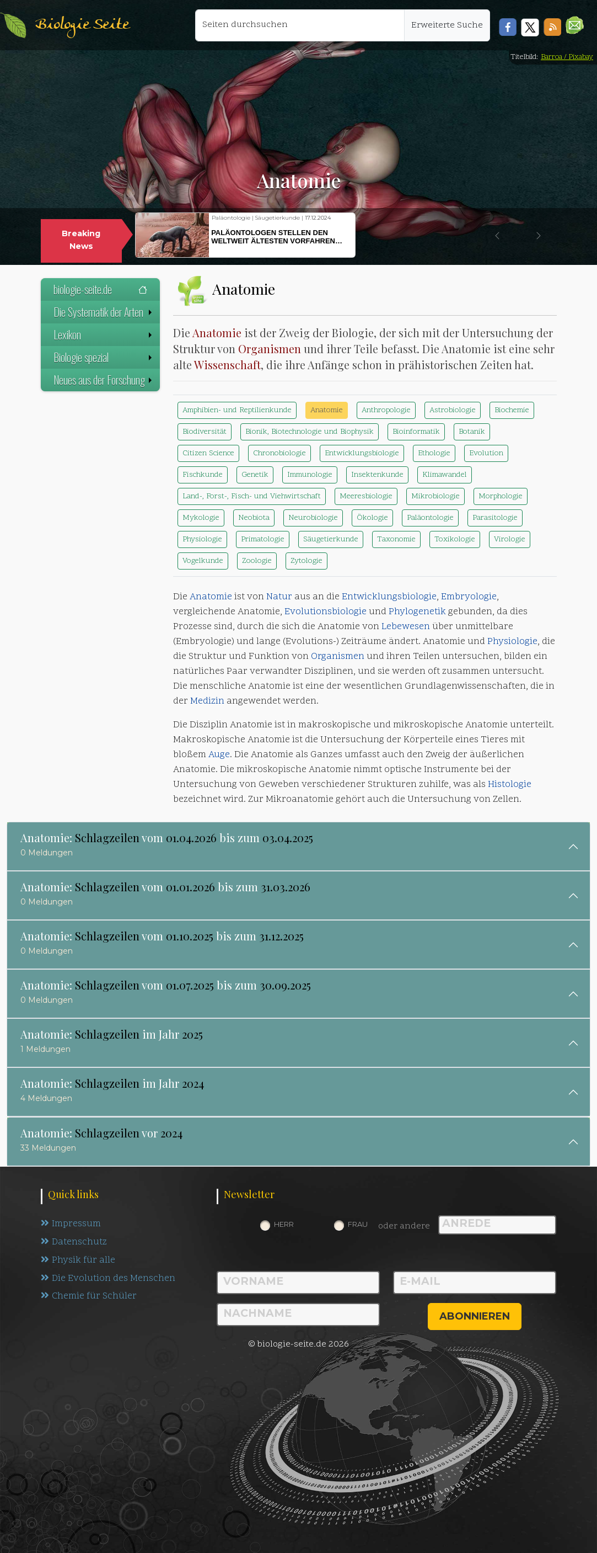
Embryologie (469, 597)
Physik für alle (78, 1260)
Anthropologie (386, 410)
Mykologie (200, 518)
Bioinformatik (416, 432)
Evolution (486, 453)
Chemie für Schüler (89, 1297)
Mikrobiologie (435, 496)
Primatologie (262, 539)
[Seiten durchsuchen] (300, 25)
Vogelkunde (202, 561)
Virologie (509, 539)
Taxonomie (396, 539)
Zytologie (306, 561)
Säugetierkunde (330, 539)
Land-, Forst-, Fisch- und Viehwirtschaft (251, 496)
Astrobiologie (452, 410)
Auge (219, 755)
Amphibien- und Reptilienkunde (237, 410)
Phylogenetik (417, 612)
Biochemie (511, 410)
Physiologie (202, 539)
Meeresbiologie (366, 496)
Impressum (71, 1224)
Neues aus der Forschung (103, 379)
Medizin (207, 701)
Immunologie (309, 475)
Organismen (269, 348)
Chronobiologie (279, 453)
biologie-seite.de (100, 289)
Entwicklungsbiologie (362, 453)
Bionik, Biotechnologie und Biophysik (309, 432)
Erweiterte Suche (447, 25)
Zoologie (257, 561)
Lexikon (103, 334)
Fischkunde (202, 475)
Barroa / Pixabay (567, 57)
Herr (284, 1224)
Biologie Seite (82, 25)
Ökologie (372, 518)
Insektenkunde (377, 475)
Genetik (254, 475)
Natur (279, 597)
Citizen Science (208, 453)
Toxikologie (454, 539)
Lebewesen (405, 627)
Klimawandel (444, 475)
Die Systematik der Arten (103, 312)
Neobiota (254, 518)
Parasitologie (495, 518)
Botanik (472, 432)
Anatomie (216, 332)
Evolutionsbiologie (325, 612)
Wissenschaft (227, 364)
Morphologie (500, 496)
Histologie (509, 784)
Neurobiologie (313, 518)
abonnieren (474, 1316)
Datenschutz (74, 1242)
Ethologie (434, 453)
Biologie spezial (103, 357)
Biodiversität (204, 432)
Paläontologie (430, 518)
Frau (358, 1224)
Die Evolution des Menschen (108, 1278)
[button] (575, 25)
